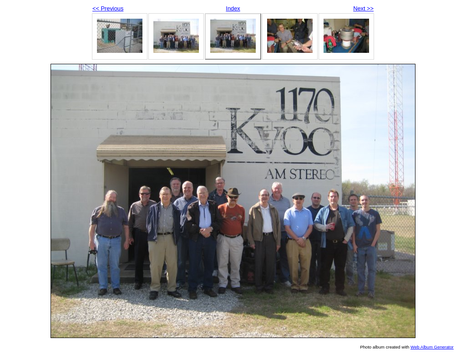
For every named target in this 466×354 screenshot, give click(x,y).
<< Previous (107, 8)
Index (233, 8)
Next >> (363, 8)
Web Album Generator (432, 346)
